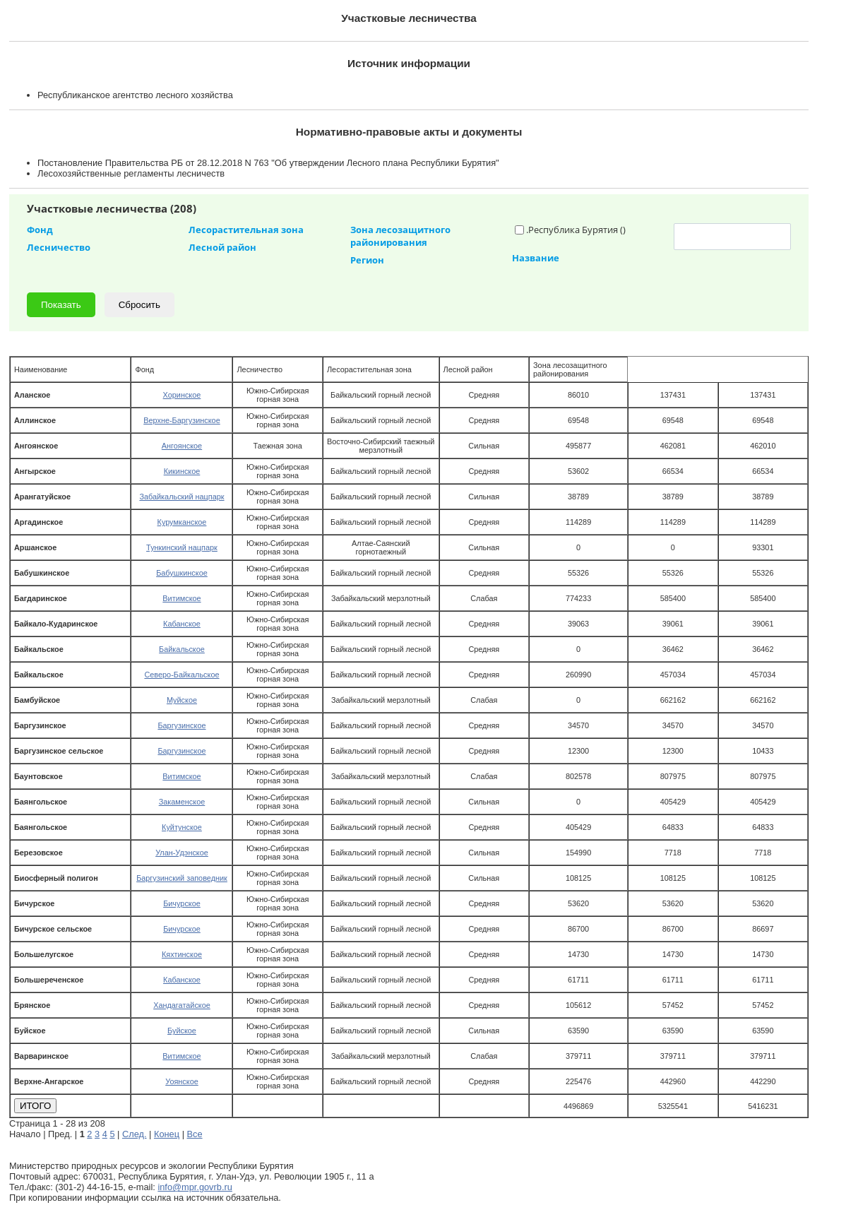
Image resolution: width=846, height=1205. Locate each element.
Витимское (181, 598)
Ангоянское (182, 445)
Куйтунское (182, 827)
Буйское (181, 1030)
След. (134, 1134)
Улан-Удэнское (181, 852)
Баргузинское (181, 725)
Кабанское (182, 623)
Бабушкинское (182, 573)
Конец (166, 1134)
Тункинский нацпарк (182, 547)
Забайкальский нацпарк (181, 496)
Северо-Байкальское (181, 674)
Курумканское (182, 522)
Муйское (182, 700)
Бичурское (182, 903)
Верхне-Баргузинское (181, 420)
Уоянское (181, 1081)
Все (195, 1134)
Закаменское (182, 801)
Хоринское (182, 395)
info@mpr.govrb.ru (194, 1187)
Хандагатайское (181, 1005)
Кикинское (182, 471)
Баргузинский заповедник (181, 878)
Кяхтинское (182, 954)
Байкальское (182, 649)
